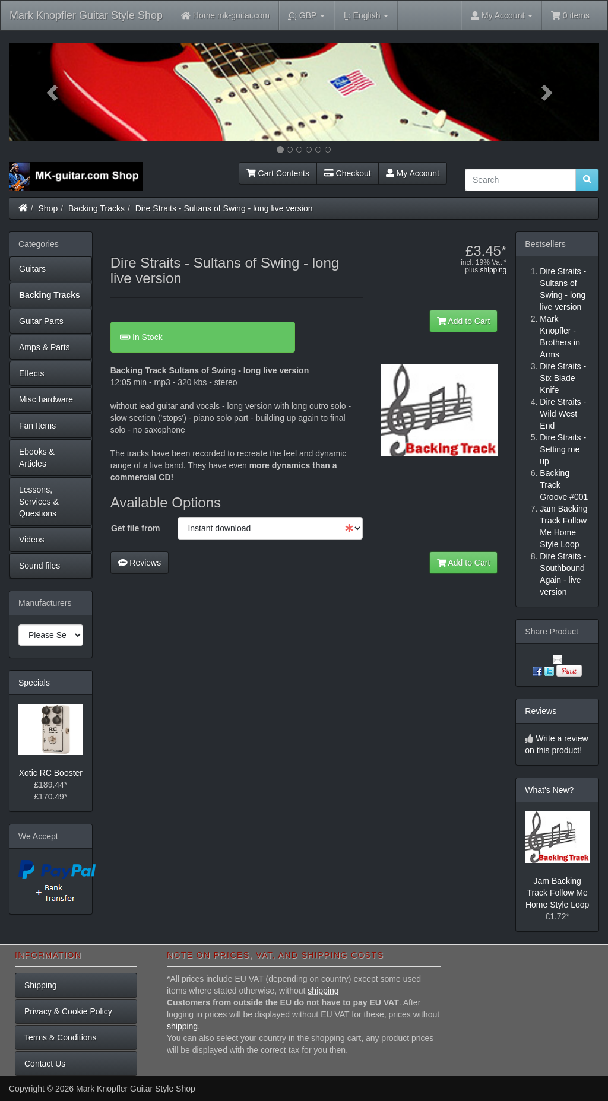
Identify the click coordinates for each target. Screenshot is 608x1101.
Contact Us (44, 1063)
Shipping (40, 985)
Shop (48, 208)
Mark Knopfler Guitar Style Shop (86, 15)
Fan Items (37, 425)
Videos (32, 539)
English (366, 16)
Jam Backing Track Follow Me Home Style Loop (557, 892)
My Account (412, 173)
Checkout (347, 173)
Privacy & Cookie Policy (68, 1011)
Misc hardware (46, 399)
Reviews (140, 562)
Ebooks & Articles (37, 457)
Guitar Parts (41, 321)
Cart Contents (277, 173)
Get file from (135, 528)
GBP (307, 16)
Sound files (39, 565)
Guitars (32, 269)
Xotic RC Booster (51, 773)
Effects (32, 373)
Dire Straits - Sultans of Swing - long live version (224, 208)
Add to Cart (463, 321)
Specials (34, 682)
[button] (53, 92)
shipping (493, 270)
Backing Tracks (96, 208)
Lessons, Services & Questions (39, 501)
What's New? (549, 790)
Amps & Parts (44, 347)
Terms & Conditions (60, 1037)
